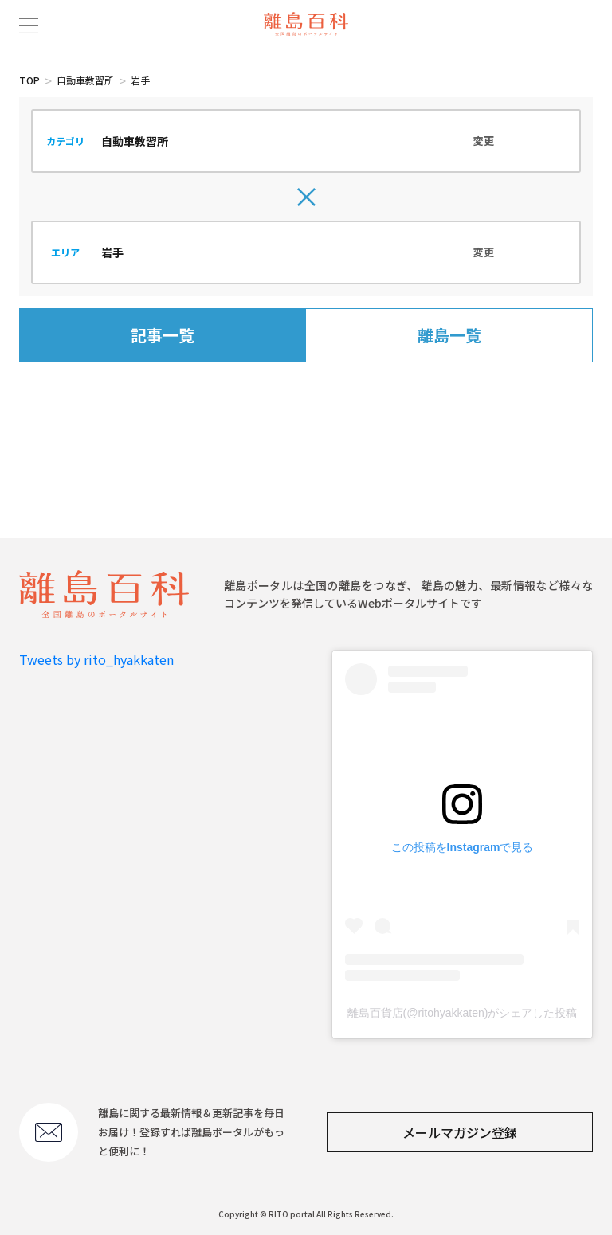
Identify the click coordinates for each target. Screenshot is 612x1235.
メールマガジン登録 (459, 1132)
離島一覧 (449, 334)
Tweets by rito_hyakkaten (96, 659)
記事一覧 (162, 334)
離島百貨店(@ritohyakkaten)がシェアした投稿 (462, 1012)
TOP (29, 80)
